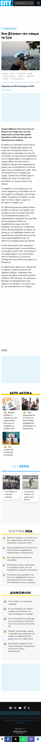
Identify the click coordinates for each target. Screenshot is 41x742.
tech (6, 79)
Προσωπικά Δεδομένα (12, 720)
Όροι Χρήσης (7, 718)
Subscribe (20, 723)
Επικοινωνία (33, 718)
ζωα (30, 74)
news (5, 74)
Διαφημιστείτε (31, 720)
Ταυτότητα (20, 718)
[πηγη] (4, 350)
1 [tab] (4, 470)
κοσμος (22, 74)
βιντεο (31, 76)
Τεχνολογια (10, 28)
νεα (13, 74)
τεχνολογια (10, 76)
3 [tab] (11, 470)
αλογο (21, 76)
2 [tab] (8, 470)
